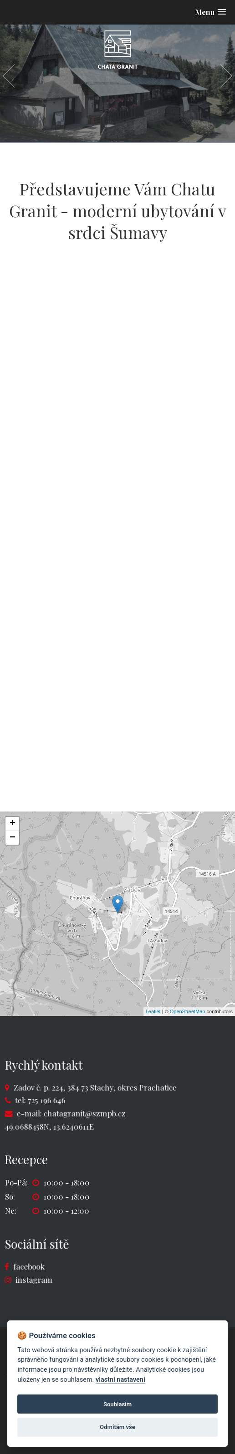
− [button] (12, 838)
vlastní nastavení (120, 1380)
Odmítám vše (117, 1427)
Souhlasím (117, 1404)
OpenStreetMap (187, 1011)
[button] (210, 12)
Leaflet (153, 1011)
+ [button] (12, 824)
